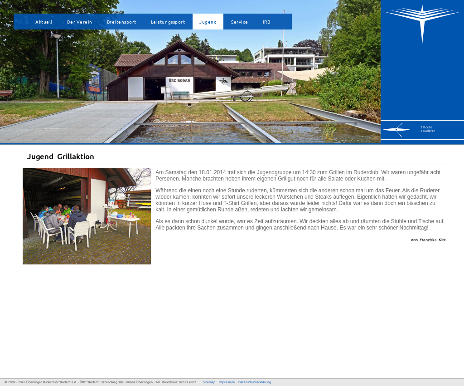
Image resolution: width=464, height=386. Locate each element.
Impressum (227, 382)
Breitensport (121, 21)
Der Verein (79, 21)
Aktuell (44, 21)
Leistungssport (168, 21)
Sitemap (209, 382)
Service (239, 21)
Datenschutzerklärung (254, 382)
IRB (267, 21)
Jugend (208, 21)
